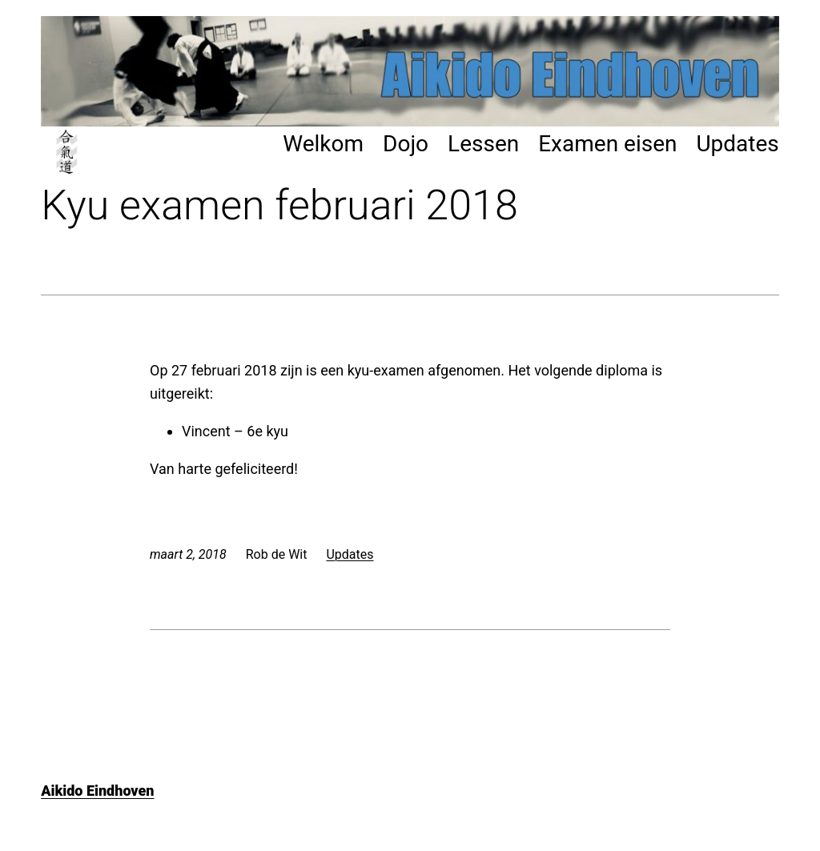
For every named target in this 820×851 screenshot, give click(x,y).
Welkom (323, 143)
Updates (737, 143)
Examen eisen (607, 143)
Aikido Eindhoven (97, 790)
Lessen (483, 143)
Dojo (405, 143)
